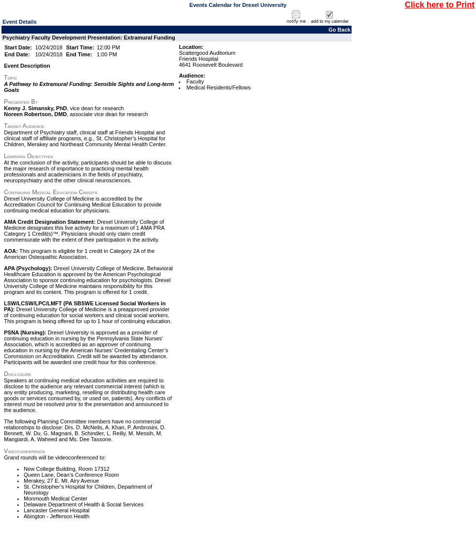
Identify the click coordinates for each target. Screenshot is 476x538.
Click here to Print (440, 4)
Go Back (339, 30)
